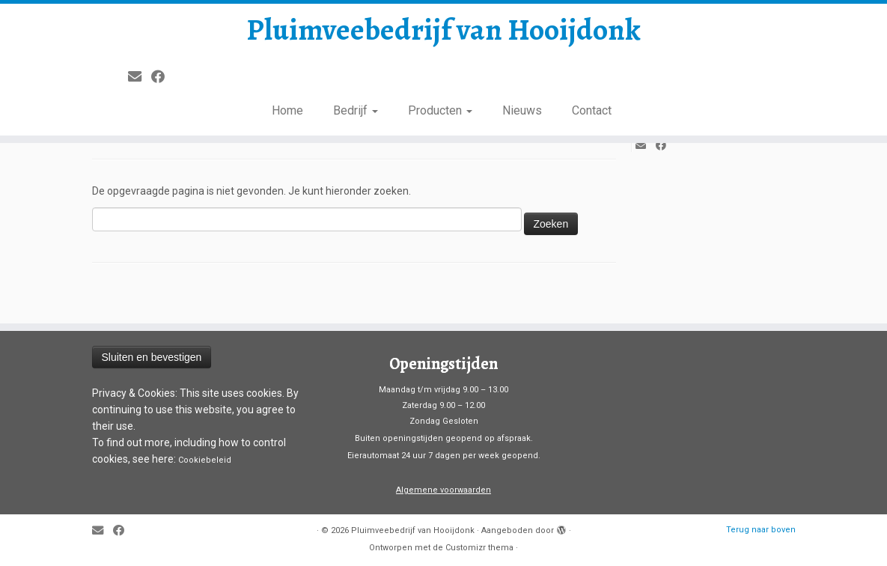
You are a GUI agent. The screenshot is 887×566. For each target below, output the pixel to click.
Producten (440, 110)
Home (287, 110)
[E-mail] (139, 77)
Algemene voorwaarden (443, 490)
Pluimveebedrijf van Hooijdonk (443, 30)
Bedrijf (355, 110)
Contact (592, 110)
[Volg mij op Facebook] (162, 77)
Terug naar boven (761, 530)
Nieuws (522, 110)
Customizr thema (479, 548)
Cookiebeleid (204, 460)
